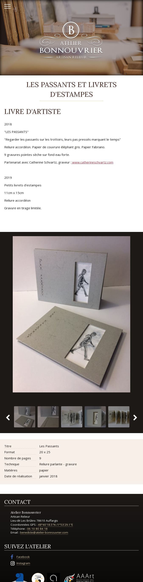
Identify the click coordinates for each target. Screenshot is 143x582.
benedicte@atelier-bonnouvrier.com (44, 532)
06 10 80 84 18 (37, 529)
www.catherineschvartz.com (92, 162)
